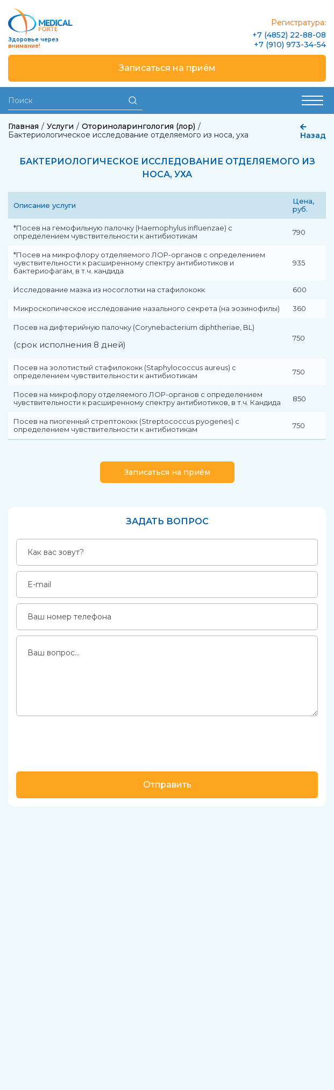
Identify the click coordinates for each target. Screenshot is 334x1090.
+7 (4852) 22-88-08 (289, 35)
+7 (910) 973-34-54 (290, 44)
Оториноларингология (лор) (138, 126)
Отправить (167, 784)
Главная (23, 126)
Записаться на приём (167, 68)
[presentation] (98, 742)
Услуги (60, 126)
